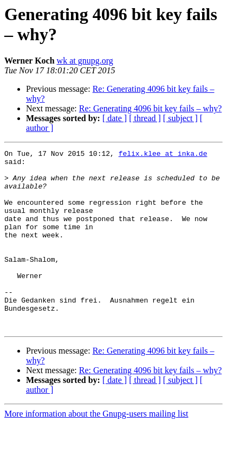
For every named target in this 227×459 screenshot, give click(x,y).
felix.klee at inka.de (163, 155)
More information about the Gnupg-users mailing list (96, 449)
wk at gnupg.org (85, 60)
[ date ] (114, 118)
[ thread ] (145, 118)
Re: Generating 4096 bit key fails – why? (150, 108)
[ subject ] (180, 118)
